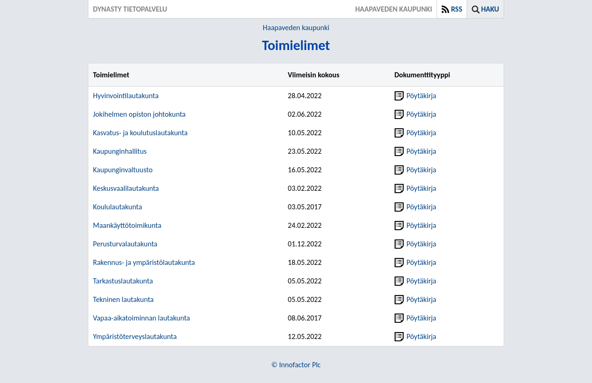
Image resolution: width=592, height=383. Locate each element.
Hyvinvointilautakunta (126, 95)
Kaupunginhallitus (120, 151)
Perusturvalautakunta (125, 243)
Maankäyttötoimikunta (127, 225)
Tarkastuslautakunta (123, 280)
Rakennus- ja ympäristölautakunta (144, 262)
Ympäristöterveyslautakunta (135, 336)
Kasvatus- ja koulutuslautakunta (140, 132)
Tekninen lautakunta (123, 299)
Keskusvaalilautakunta (126, 188)
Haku (490, 9)
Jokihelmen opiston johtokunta (139, 114)
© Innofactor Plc (296, 364)
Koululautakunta (117, 206)
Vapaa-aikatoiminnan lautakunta (141, 318)
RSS (456, 9)
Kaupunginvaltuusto (123, 169)
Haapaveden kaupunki (296, 27)
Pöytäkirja (415, 95)
